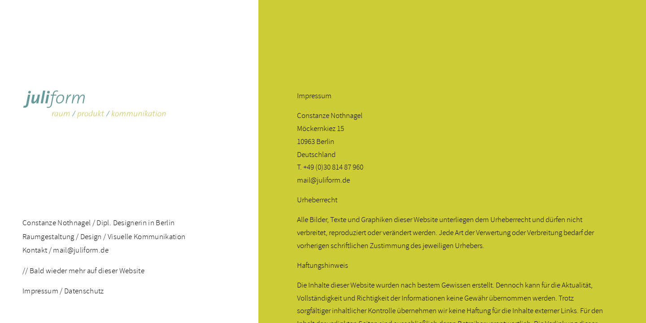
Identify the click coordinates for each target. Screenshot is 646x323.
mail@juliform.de (80, 250)
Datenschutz (84, 291)
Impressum (40, 291)
